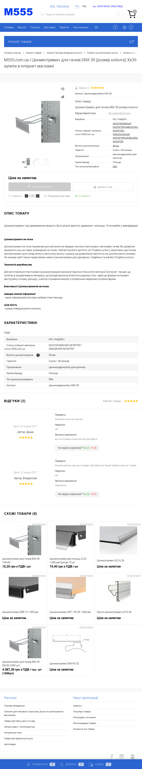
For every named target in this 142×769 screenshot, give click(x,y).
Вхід (52, 6)
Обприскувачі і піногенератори (19, 724)
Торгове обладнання (14, 703)
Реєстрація (63, 6)
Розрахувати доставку (57, 196)
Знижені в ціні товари (84, 727)
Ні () (94, 445)
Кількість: (17, 196)
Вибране (72, 764)
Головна (9, 27)
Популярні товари (82, 709)
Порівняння (41, 764)
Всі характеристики (119, 113)
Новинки (77, 703)
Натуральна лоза (12, 730)
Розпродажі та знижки (84, 715)
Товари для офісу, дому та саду (19, 719)
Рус (77, 6)
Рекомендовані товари (84, 721)
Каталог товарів (71, 41)
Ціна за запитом (22, 178)
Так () (86, 445)
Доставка (49, 27)
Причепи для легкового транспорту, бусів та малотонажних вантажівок (33, 711)
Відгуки (22, 27)
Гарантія (64, 27)
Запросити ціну (39, 186)
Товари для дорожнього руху (18, 736)
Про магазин (80, 27)
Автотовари (10, 742)
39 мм (116, 145)
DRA (115, 166)
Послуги (35, 27)
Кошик (100, 764)
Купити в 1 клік (102, 187)
